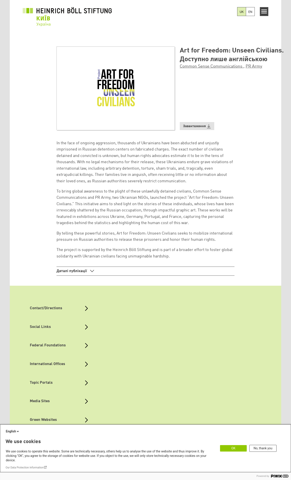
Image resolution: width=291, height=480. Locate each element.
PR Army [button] (254, 66)
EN (250, 12)
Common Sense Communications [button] (211, 66)
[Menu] (264, 11)
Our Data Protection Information (24, 467)
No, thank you (263, 448)
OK (233, 448)
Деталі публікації (72, 271)
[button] (197, 126)
